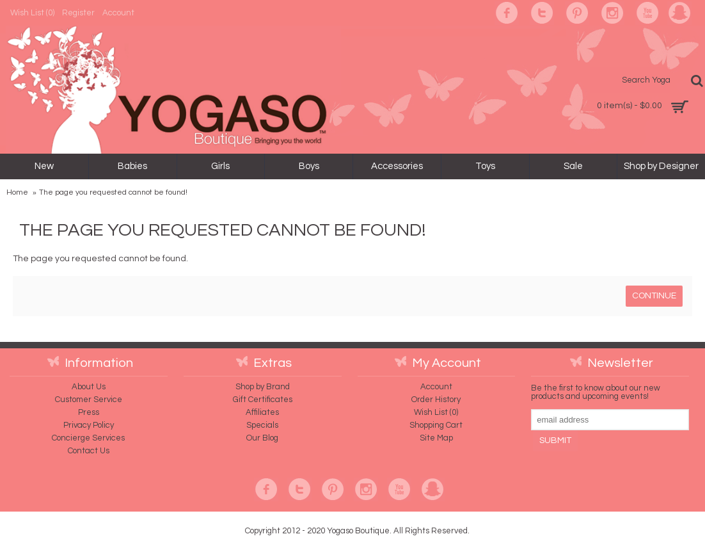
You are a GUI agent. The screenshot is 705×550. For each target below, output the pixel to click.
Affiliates (262, 412)
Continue (654, 295)
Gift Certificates (262, 399)
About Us (89, 386)
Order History (436, 399)
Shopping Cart (436, 425)
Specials (262, 425)
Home (17, 192)
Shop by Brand (262, 386)
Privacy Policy (88, 425)
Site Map (436, 437)
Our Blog (262, 437)
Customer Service (88, 399)
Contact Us (88, 450)
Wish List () (436, 412)
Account (436, 386)
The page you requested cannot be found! (113, 192)
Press (88, 412)
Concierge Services (88, 437)
